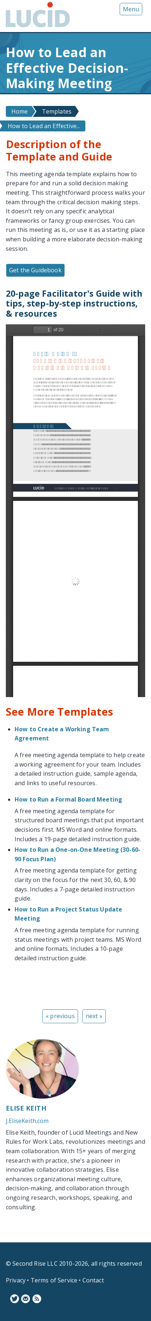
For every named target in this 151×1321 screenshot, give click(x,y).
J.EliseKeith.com (27, 1121)
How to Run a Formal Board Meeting (68, 799)
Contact (93, 1280)
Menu (131, 9)
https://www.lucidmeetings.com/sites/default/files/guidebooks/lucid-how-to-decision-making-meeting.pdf (75, 510)
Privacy (16, 1280)
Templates (56, 111)
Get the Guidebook (35, 270)
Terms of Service (54, 1280)
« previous (60, 1016)
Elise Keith (26, 1108)
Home (19, 111)
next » (94, 1016)
